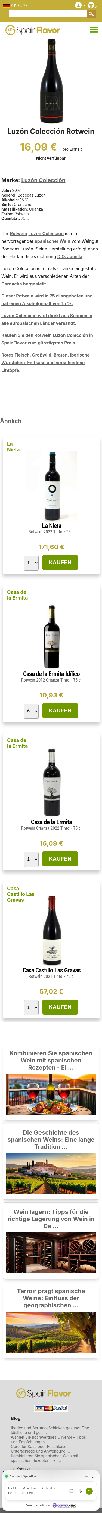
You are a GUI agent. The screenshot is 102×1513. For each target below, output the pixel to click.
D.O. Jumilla (69, 256)
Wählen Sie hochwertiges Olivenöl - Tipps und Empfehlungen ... (48, 1439)
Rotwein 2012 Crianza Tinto (45, 680)
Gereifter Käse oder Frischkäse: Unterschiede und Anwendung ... (40, 1448)
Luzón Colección (43, 180)
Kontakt (23, 1469)
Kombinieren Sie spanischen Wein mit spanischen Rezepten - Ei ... (51, 1060)
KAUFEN (60, 562)
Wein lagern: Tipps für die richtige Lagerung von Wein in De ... (50, 1218)
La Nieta (13, 446)
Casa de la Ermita (17, 595)
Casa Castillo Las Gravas (21, 894)
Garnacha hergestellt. (24, 284)
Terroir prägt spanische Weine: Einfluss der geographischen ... (51, 1298)
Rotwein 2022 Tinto (46, 531)
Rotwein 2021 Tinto (46, 976)
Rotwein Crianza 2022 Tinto (45, 828)
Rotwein (18, 233)
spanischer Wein (52, 241)
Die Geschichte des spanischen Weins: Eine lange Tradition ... (51, 1139)
